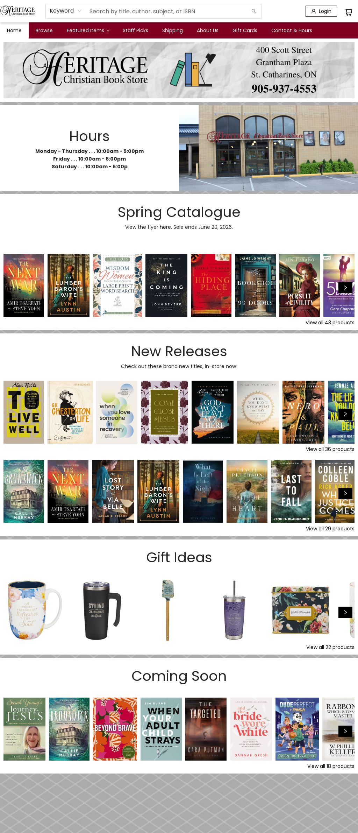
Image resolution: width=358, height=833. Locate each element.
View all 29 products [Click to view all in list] (330, 528)
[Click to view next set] (345, 287)
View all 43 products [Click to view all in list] (330, 322)
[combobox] (66, 10)
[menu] (179, 30)
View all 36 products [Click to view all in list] (330, 449)
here (165, 227)
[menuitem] (14, 30)
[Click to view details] (23, 285)
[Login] (321, 11)
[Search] (254, 11)
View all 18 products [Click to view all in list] (331, 766)
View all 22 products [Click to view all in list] (330, 647)
